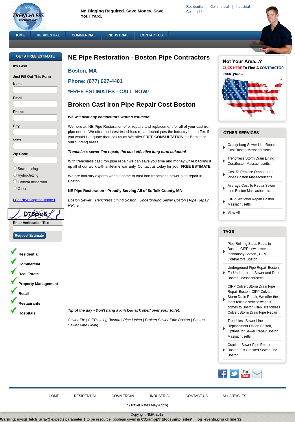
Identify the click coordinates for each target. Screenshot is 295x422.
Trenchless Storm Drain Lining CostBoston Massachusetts (251, 161)
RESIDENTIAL (48, 35)
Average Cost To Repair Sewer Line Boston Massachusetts (251, 188)
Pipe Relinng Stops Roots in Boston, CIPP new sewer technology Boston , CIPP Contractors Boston (249, 251)
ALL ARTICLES (234, 396)
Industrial (243, 7)
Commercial (219, 7)
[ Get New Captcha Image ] (34, 200)
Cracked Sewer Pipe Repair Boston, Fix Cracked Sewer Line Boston (252, 350)
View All (234, 213)
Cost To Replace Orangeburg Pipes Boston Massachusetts (250, 174)
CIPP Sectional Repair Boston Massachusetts (251, 201)
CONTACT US (151, 35)
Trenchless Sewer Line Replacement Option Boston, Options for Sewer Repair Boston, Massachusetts (253, 328)
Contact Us (194, 12)
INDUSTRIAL (118, 35)
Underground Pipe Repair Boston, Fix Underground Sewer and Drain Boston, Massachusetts (254, 273)
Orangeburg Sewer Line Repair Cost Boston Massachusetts (252, 147)
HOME (19, 35)
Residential (194, 7)
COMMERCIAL (84, 35)
